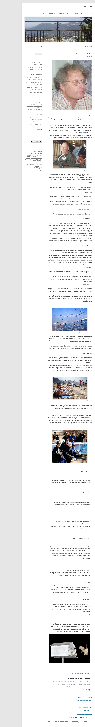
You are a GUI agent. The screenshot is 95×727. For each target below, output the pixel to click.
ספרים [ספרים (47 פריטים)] (22, 163)
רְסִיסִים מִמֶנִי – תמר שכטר (26, 132)
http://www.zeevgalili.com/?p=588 (74, 700)
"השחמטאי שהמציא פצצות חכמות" (66, 673)
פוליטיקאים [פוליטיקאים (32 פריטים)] (27, 164)
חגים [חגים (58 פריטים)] (18, 158)
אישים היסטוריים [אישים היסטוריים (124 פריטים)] (25, 151)
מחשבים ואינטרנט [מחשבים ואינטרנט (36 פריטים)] (25, 160)
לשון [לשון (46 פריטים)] (30, 160)
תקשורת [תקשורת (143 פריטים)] (28, 171)
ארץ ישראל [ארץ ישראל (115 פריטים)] (23, 155)
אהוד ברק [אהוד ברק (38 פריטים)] (21, 149)
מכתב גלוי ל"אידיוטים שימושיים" (25, 69)
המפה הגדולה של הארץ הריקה (25, 92)
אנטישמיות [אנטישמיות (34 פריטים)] (17, 153)
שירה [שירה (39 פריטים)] (20, 166)
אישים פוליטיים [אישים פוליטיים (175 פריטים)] (25, 153)
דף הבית (79, 13)
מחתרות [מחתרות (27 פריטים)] (20, 160)
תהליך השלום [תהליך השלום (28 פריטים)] (23, 167)
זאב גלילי (75, 721)
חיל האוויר (72, 722)
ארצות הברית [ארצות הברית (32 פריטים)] (16, 155)
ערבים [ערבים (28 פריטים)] (30, 164)
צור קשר (33, 13)
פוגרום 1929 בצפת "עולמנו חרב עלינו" (23, 107)
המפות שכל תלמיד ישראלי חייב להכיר (24, 85)
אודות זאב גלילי (65, 13)
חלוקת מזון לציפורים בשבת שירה (73, 697)
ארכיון (58, 13)
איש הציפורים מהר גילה (73, 53)
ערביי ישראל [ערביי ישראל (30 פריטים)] (18, 163)
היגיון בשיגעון (76, 7)
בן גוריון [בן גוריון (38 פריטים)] (29, 156)
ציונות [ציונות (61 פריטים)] (29, 166)
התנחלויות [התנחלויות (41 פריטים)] (27, 158)
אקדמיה (55, 721)
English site (51, 13)
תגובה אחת (79, 56)
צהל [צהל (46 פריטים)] (17, 164)
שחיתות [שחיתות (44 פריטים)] (23, 166)
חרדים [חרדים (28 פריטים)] (28, 159)
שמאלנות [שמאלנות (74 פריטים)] (28, 167)
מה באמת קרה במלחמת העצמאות (24, 109)
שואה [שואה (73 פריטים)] (26, 166)
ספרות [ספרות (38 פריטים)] (30, 163)
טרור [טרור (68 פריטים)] (25, 159)
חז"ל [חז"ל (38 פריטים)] (16, 158)
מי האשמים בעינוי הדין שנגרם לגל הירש (23, 106)
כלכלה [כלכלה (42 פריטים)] (18, 159)
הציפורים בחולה (76, 710)
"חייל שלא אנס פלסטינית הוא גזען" (24, 80)
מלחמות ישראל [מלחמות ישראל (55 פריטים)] (27, 162)
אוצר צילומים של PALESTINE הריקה (24, 87)
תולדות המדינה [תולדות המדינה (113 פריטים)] (25, 169)
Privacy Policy (41, 13)
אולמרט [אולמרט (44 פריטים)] (17, 149)
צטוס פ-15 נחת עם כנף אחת (75, 704)
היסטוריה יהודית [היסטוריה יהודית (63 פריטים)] (20, 156)
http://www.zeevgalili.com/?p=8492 (73, 707)
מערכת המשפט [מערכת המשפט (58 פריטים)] (19, 162)
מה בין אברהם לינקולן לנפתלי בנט (24, 104)
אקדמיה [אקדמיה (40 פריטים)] (29, 155)
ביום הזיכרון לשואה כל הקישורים (25, 124)
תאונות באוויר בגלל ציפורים (52, 722)
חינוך (48, 721)
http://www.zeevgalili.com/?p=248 (74, 714)
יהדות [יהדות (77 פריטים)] (22, 159)
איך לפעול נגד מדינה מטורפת (25, 62)
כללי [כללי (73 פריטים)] (15, 159)
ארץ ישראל (51, 721)
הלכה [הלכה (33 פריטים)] (15, 156)
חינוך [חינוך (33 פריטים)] (30, 159)
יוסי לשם (68, 722)
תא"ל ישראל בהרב (62, 722)
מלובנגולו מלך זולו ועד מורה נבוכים (24, 67)
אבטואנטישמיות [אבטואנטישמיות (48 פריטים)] (27, 149)
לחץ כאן (77, 717)
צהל (45, 721)
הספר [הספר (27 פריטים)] (30, 158)
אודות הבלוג (73, 13)
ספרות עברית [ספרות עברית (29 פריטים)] (26, 163)
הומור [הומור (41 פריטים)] (26, 156)
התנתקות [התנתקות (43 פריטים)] (22, 158)
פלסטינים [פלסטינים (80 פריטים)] (22, 164)
